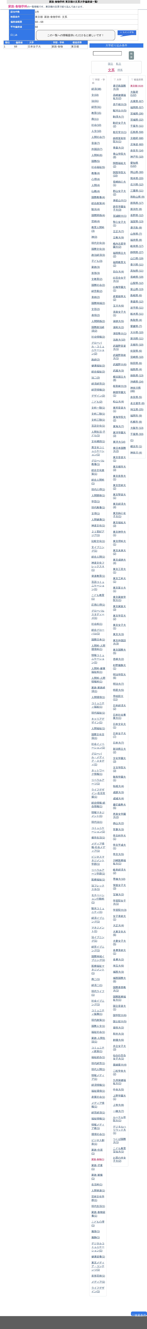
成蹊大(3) (118, 792)
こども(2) (96, 401)
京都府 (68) (136, 138)
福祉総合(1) (98, 1057)
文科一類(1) (98, 407)
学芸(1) (95, 501)
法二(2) (95, 377)
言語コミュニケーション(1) (97, 586)
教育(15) (96, 113)
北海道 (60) (136, 144)
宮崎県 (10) (136, 357)
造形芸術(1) (98, 1275)
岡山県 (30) (136, 172)
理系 (120, 70)
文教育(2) (96, 279)
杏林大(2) (118, 659)
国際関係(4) (98, 215)
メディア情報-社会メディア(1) (98, 847)
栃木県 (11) (136, 314)
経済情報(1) (98, 1085)
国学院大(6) (119, 1015)
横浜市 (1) (136, 446)
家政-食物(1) (97, 1159)
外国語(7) (96, 149)
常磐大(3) (118, 829)
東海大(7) (118, 426)
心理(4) (95, 179)
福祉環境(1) (98, 1091)
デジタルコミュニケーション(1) (97, 1247)
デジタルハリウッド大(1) (119, 1129)
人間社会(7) (98, 137)
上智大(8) (118, 1105)
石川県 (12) (136, 184)
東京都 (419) (136, 86)
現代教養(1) (98, 507)
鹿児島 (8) (136, 227)
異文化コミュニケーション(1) (97, 451)
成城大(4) (118, 798)
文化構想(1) (98, 441)
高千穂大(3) (119, 104)
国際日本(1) (98, 639)
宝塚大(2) (118, 894)
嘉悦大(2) (118, 1027)
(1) (132, 440)
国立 (110, 63)
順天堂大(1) (119, 132)
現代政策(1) (98, 1020)
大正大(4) (118, 925)
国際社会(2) (98, 285)
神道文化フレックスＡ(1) (97, 566)
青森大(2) (118, 147)
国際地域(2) (98, 303)
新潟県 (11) (136, 338)
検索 (131, 55)
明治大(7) (118, 683)
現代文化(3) (98, 243)
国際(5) (95, 161)
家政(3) (95, 267)
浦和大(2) (118, 327)
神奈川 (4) (136, 452)
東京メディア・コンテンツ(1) (97, 1266)
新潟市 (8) (136, 209)
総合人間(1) (98, 556)
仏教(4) (95, 191)
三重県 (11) (136, 190)
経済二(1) (96, 985)
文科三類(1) (98, 419)
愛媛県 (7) (136, 326)
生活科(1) (96, 1184)
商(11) (95, 119)
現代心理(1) (98, 489)
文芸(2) (95, 309)
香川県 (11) (136, 264)
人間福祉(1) (98, 728)
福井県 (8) (136, 240)
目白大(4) (118, 271)
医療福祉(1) (98, 879)
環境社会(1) (98, 1134)
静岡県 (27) (136, 252)
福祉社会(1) (98, 1032)
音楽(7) (95, 143)
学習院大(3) (119, 910)
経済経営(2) (98, 383)
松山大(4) (118, 401)
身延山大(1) (119, 200)
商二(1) (95, 979)
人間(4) (95, 185)
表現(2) (95, 315)
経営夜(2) (96, 291)
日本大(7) (118, 742)
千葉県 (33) (136, 434)
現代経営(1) (98, 1063)
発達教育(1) (98, 576)
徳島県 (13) (136, 375)
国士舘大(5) (119, 1021)
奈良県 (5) (136, 397)
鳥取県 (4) (136, 320)
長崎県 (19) (136, 277)
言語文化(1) (98, 425)
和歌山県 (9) (137, 196)
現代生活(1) (98, 1206)
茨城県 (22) (136, 119)
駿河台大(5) (119, 110)
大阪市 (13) (136, 428)
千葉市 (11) (136, 126)
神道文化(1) (98, 525)
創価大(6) (118, 1040)
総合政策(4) (98, 203)
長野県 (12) (136, 215)
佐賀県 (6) (136, 350)
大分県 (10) (136, 332)
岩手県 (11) (136, 307)
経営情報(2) (98, 389)
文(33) (95, 95)
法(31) (95, 101)
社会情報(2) (98, 336)
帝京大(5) (118, 854)
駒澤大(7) (118, 116)
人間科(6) (96, 155)
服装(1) (95, 1231)
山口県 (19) (136, 258)
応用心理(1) (98, 604)
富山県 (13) (136, 289)
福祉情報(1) (98, 1118)
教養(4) (95, 173)
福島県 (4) (136, 369)
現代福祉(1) (98, 712)
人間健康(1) (98, 519)
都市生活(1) (98, 837)
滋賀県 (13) (136, 221)
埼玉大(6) (118, 965)
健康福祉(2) (98, 365)
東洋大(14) (119, 441)
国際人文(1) (98, 1026)
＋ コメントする (127, 32)
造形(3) (95, 273)
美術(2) (95, 297)
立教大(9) (118, 237)
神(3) (94, 237)
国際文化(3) (98, 249)
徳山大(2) (118, 823)
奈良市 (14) (136, 150)
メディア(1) (98, 1281)
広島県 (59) (136, 132)
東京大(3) (118, 634)
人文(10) (96, 131)
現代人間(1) (98, 1069)
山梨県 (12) (136, 283)
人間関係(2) (98, 321)
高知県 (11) (136, 270)
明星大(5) (118, 690)
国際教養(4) (98, 197)
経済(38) (96, 89)
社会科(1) (96, 624)
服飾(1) (95, 1237)
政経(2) (95, 359)
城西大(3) (118, 971)
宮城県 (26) (136, 113)
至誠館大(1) (119, 216)
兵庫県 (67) (136, 101)
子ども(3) (96, 261)
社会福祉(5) (98, 167)
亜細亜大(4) (119, 1064)
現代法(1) (96, 822)
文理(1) (95, 513)
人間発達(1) (98, 1190)
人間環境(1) (98, 697)
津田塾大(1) (119, 333)
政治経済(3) (98, 255)
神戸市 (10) (136, 156)
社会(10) (96, 125)
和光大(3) (118, 1033)
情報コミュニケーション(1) (97, 659)
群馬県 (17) (136, 203)
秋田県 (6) (136, 363)
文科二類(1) (98, 413)
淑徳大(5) (118, 321)
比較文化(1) (98, 541)
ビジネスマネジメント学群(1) (97, 860)
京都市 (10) (136, 344)
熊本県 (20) (136, 178)
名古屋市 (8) (137, 403)
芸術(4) (95, 221)
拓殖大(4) (118, 786)
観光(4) (95, 209)
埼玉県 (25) (136, 409)
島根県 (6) (136, 295)
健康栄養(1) (98, 1256)
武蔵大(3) (118, 370)
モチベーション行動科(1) (97, 899)
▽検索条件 (138, 1315)
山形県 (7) (136, 233)
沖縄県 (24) (136, 381)
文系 (111, 70)
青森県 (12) (136, 301)
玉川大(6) (118, 305)
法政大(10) (119, 339)
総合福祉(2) (98, 371)
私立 (118, 63)
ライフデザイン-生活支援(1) (98, 793)
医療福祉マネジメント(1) (97, 970)
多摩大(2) (118, 959)
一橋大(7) (118, 1111)
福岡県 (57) (136, 107)
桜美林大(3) (119, 386)
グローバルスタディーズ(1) (97, 614)
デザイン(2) (98, 395)
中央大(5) (118, 1089)
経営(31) (96, 107)
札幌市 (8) (136, 421)
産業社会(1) (98, 1097)
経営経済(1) (98, 1112)
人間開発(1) (98, 495)
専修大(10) (119, 879)
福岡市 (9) (136, 415)
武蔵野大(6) (119, 364)
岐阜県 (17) (136, 246)
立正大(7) (118, 231)
